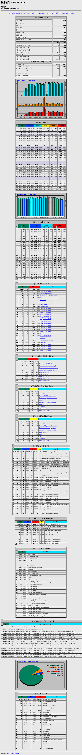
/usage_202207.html (45, 319)
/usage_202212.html (45, 325)
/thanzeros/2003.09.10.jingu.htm (48, 295)
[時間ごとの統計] (22, 13)
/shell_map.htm (44, 342)
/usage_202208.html (45, 321)
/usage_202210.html (45, 336)
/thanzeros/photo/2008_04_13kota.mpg (49, 363)
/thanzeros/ (43, 333)
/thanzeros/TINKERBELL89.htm (49, 302)
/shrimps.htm (43, 304)
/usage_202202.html (45, 317)
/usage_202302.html (45, 327)
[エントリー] (34, 13)
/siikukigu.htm (44, 306)
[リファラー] (51, 13)
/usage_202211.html (45, 310)
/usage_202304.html (45, 331)
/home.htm (43, 300)
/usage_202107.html (45, 308)
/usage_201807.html (45, 346)
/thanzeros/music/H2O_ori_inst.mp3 (48, 368)
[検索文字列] (59, 13)
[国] (73, 13)
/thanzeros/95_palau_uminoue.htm (49, 298)
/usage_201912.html (45, 350)
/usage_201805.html (45, 344)
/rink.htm (42, 338)
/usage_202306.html (45, 314)
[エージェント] (67, 13)
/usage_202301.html (45, 291)
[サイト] (44, 13)
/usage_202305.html (45, 312)
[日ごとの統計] (12, 13)
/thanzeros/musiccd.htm (46, 340)
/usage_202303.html (45, 329)
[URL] (29, 13)
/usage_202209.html (45, 323)
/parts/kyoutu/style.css (46, 293)
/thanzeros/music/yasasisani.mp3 (47, 366)
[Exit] (40, 13)
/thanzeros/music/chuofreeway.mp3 (48, 370)
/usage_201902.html (45, 348)
